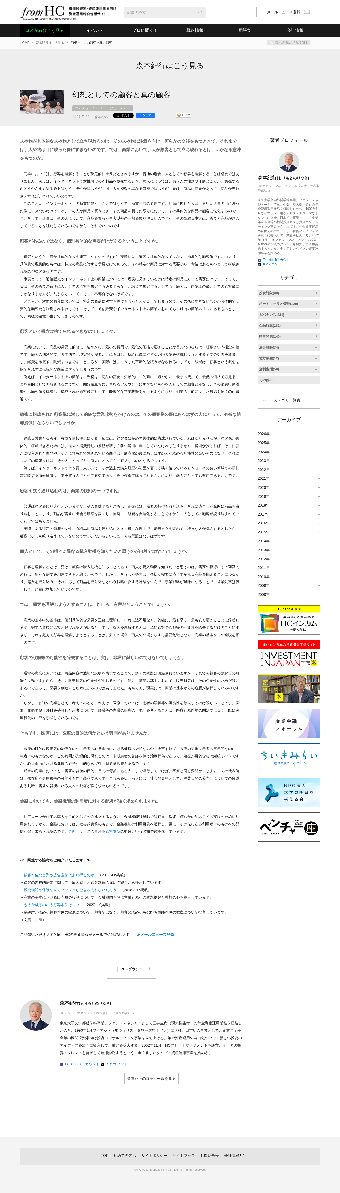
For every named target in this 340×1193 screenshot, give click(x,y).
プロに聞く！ (145, 30)
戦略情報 (194, 30)
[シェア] (145, 115)
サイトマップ (184, 1155)
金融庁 (73, 831)
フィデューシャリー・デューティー (102, 108)
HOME (24, 43)
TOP (105, 1155)
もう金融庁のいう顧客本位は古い (51, 905)
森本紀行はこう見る (45, 30)
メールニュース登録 (288, 12)
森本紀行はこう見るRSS (291, 42)
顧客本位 (112, 831)
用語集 (245, 30)
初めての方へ (125, 1155)
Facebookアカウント (82, 1064)
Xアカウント (116, 1064)
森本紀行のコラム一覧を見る (151, 1078)
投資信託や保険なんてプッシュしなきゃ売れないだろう (70, 890)
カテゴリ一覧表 (287, 400)
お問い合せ (209, 1155)
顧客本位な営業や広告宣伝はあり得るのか (59, 875)
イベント (94, 30)
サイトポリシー (154, 1155)
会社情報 (231, 1155)
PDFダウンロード (135, 969)
